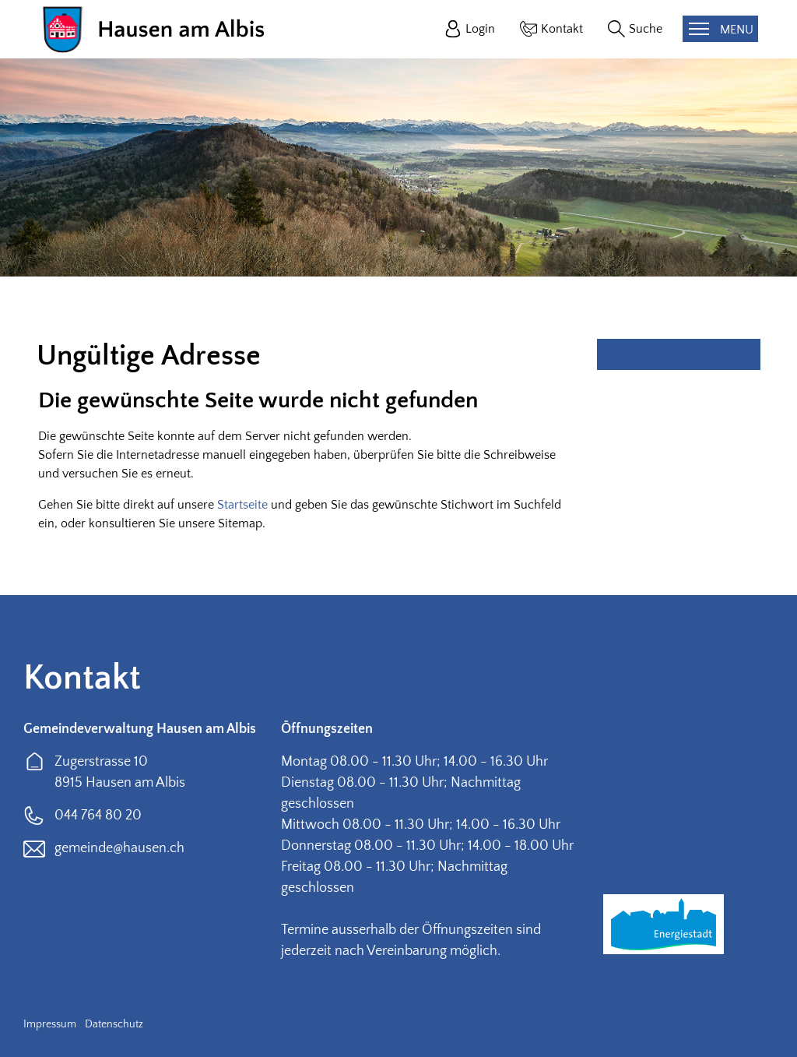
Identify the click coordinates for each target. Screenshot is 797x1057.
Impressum (49, 1024)
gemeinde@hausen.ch (119, 848)
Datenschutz (114, 1024)
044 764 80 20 (98, 815)
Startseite (242, 505)
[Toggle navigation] (720, 28)
